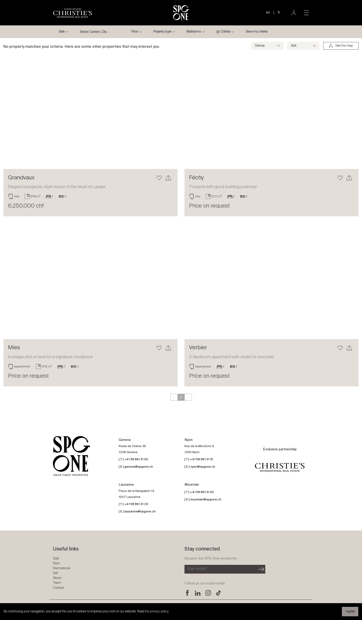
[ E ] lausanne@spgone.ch (137, 511)
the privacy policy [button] (157, 611)
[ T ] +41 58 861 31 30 (199, 492)
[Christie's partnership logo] (72, 13)
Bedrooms (194, 31)
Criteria (223, 31)
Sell (55, 573)
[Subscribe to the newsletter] (221, 569)
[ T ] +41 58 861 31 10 (198, 459)
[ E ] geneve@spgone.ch (136, 466)
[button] (16, 111)
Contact (58, 588)
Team (57, 582)
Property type (162, 31)
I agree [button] (350, 611)
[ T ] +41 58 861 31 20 (133, 504)
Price (134, 31)
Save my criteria (257, 31)
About (57, 578)
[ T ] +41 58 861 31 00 (133, 459)
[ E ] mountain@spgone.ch (202, 499)
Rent (56, 563)
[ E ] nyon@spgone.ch (199, 466)
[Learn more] (90, 111)
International (61, 568)
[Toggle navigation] (306, 12)
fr (279, 13)
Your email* (197, 569)
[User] (293, 12)
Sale (62, 31)
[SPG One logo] (181, 13)
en (268, 13)
